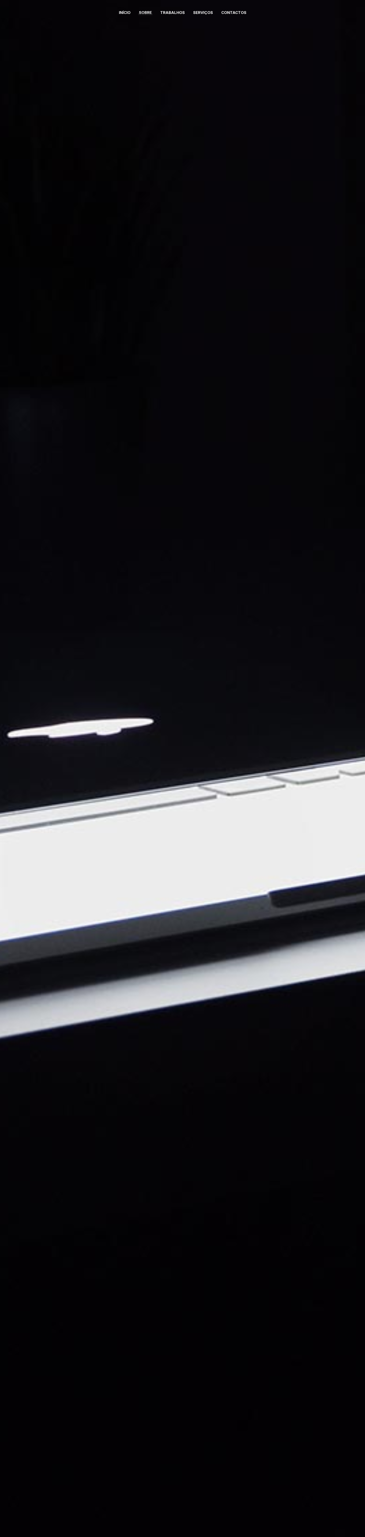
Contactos (233, 12)
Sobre (145, 12)
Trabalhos (172, 12)
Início (125, 12)
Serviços (203, 12)
